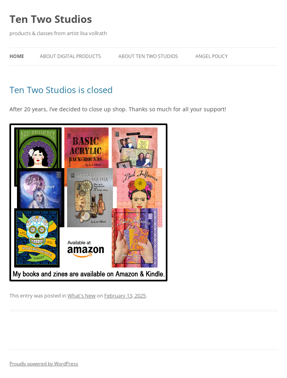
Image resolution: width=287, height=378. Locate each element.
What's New (82, 295)
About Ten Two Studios (148, 56)
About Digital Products (70, 56)
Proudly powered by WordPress (43, 363)
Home (16, 56)
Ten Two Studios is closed (61, 89)
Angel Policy (211, 56)
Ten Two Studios (50, 19)
